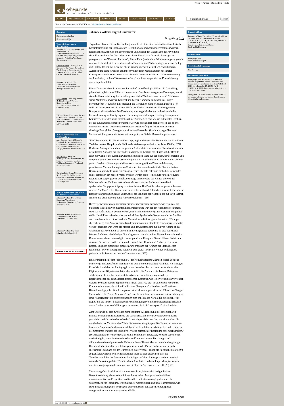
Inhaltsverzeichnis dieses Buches (201, 45)
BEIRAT (123, 18)
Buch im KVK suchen (197, 47)
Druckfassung (64, 39)
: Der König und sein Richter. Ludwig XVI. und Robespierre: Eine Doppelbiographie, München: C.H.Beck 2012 (70, 103)
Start (68, 24)
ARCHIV (170, 18)
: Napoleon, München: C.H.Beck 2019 (68, 232)
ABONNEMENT (76, 18)
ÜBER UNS (93, 18)
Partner (206, 3)
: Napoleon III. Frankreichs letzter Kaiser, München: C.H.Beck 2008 (69, 216)
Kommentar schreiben (65, 36)
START (60, 18)
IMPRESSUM (155, 18)
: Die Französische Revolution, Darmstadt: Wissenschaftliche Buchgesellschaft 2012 (68, 85)
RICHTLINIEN (138, 18)
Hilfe (226, 3)
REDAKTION (109, 18)
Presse (197, 3)
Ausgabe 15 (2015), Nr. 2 (81, 24)
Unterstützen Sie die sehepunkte (71, 251)
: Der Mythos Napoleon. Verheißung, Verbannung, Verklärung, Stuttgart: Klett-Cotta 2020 (70, 201)
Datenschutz (216, 3)
